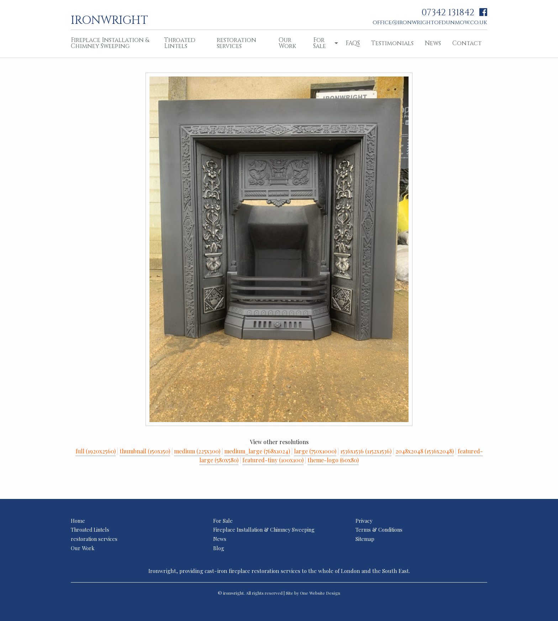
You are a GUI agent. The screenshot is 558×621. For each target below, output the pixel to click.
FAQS (353, 43)
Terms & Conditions (379, 529)
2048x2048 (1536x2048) (424, 451)
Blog (218, 548)
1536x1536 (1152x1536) (365, 451)
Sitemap (365, 538)
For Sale (319, 43)
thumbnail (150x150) (145, 451)
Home (78, 520)
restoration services (236, 43)
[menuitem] (111, 44)
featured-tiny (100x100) (273, 460)
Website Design (324, 593)
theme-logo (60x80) (333, 460)
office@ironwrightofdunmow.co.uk (430, 22)
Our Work (287, 43)
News (433, 43)
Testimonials (392, 43)
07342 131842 (447, 12)
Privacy (364, 520)
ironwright (109, 19)
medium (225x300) (197, 451)
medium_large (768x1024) (257, 451)
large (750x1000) (315, 451)
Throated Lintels (179, 43)
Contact (466, 43)
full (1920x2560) (95, 451)
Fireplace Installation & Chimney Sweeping (110, 43)
